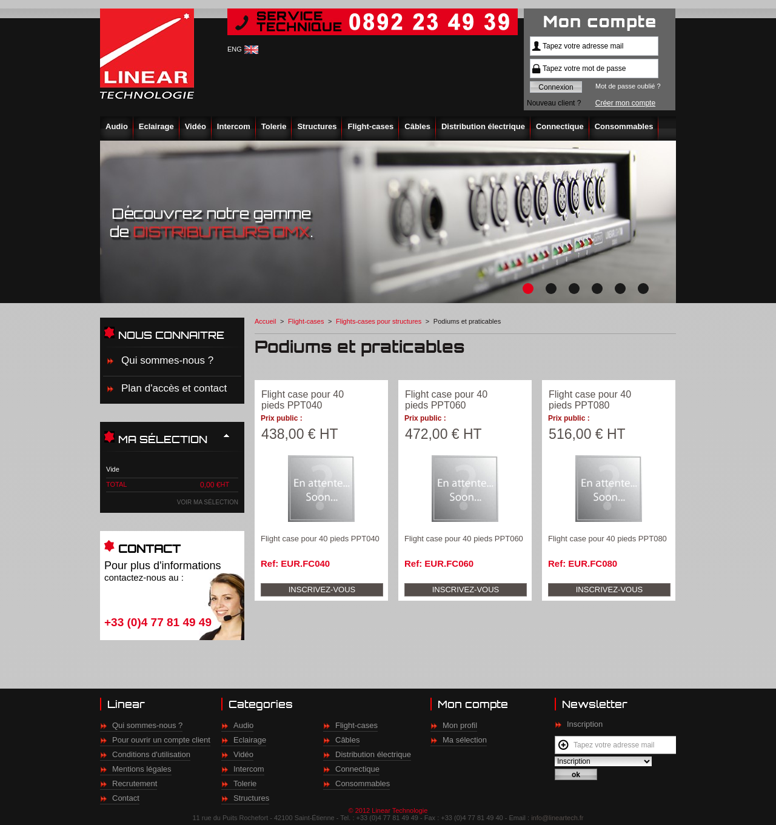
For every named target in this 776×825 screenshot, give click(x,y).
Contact (125, 798)
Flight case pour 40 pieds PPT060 (446, 399)
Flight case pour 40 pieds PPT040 (302, 399)
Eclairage (156, 126)
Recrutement (134, 783)
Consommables (624, 126)
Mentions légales (142, 768)
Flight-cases (370, 126)
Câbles (417, 126)
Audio (116, 126)
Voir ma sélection (207, 502)
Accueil (265, 321)
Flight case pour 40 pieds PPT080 (590, 399)
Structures (316, 126)
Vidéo (195, 126)
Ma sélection (465, 739)
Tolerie (274, 126)
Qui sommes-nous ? (167, 360)
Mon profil (460, 725)
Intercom (233, 126)
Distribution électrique (483, 126)
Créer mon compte (625, 103)
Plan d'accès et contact (174, 388)
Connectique (560, 126)
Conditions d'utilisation (151, 754)
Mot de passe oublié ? (628, 86)
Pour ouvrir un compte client (161, 739)
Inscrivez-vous (322, 589)
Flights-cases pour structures (378, 321)
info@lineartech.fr (557, 817)
